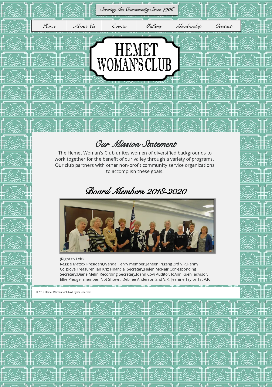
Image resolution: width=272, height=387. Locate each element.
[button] (84, 25)
